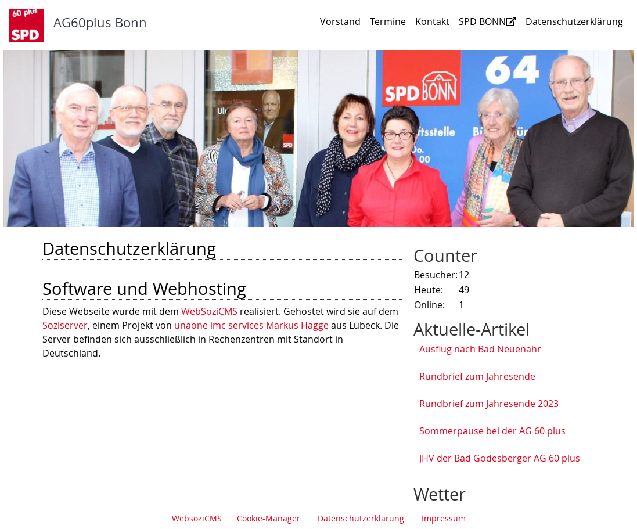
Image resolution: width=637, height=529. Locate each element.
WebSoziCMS (209, 311)
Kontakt (432, 21)
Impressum (444, 518)
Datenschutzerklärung (574, 21)
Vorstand (340, 21)
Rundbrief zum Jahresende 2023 (489, 403)
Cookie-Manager (268, 518)
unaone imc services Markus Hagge (251, 325)
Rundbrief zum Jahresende (477, 376)
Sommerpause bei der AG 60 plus (492, 430)
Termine (388, 21)
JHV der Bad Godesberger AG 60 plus (499, 458)
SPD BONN (487, 21)
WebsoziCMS (197, 518)
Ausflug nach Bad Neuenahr (480, 349)
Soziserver (65, 325)
